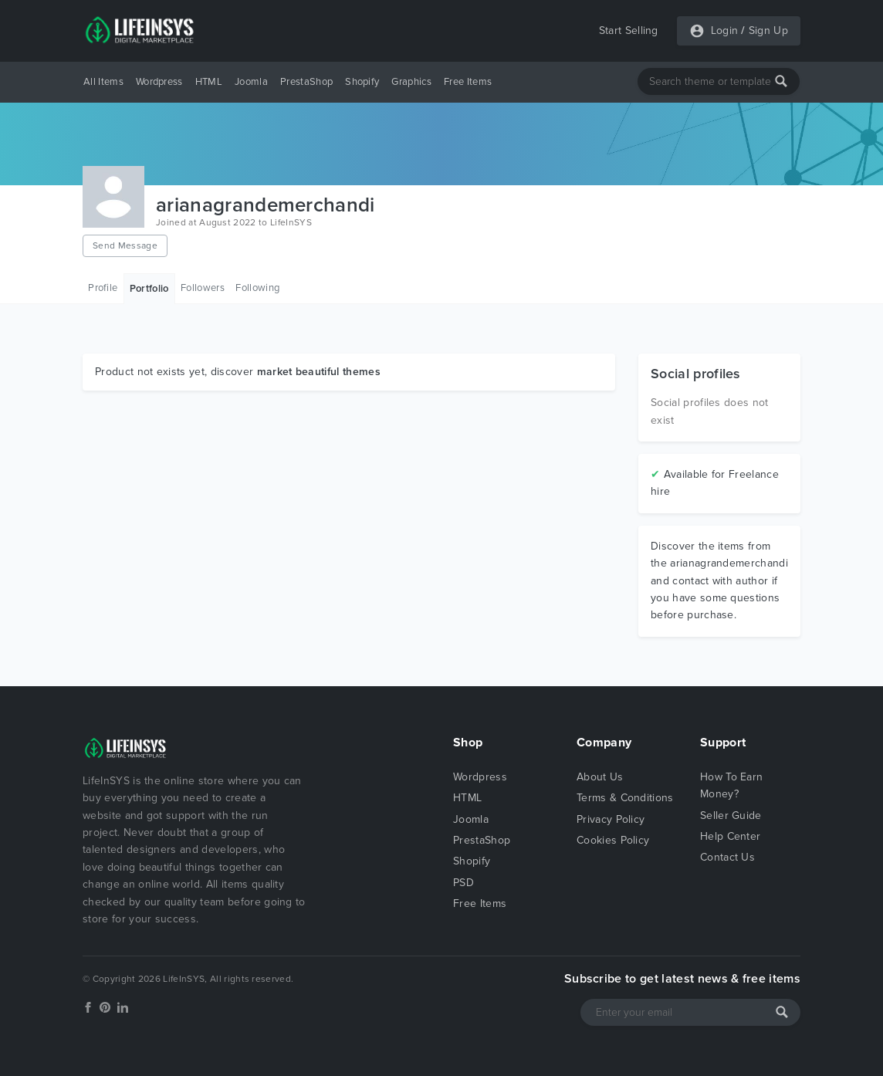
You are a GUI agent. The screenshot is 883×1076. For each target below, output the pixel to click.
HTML (208, 82)
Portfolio (149, 289)
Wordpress (159, 82)
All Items (103, 82)
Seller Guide (731, 815)
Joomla (251, 82)
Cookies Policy (613, 840)
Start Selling (628, 30)
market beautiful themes (319, 371)
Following (257, 288)
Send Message (125, 245)
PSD (463, 882)
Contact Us (727, 857)
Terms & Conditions (625, 797)
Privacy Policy (610, 819)
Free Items (468, 82)
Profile (102, 288)
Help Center (730, 836)
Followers (203, 288)
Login (725, 30)
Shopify (362, 82)
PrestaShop (306, 82)
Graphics (411, 82)
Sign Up (768, 30)
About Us (600, 776)
